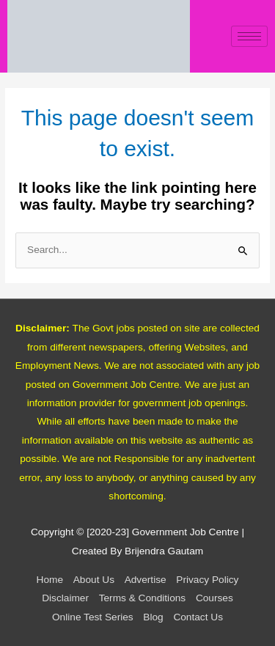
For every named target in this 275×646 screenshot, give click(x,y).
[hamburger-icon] (249, 36)
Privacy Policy (207, 579)
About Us (93, 579)
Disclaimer (65, 597)
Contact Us (198, 617)
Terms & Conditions (142, 597)
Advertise (145, 579)
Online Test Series (92, 617)
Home (50, 579)
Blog (153, 617)
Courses (214, 597)
